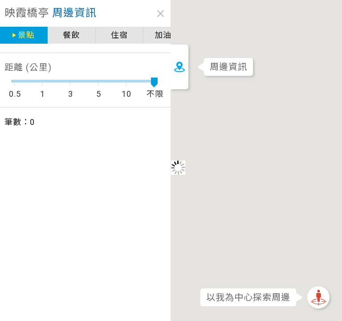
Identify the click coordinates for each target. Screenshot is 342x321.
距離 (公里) (28, 67)
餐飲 (67, 35)
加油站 (157, 35)
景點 (24, 35)
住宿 (111, 35)
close (150, 13)
